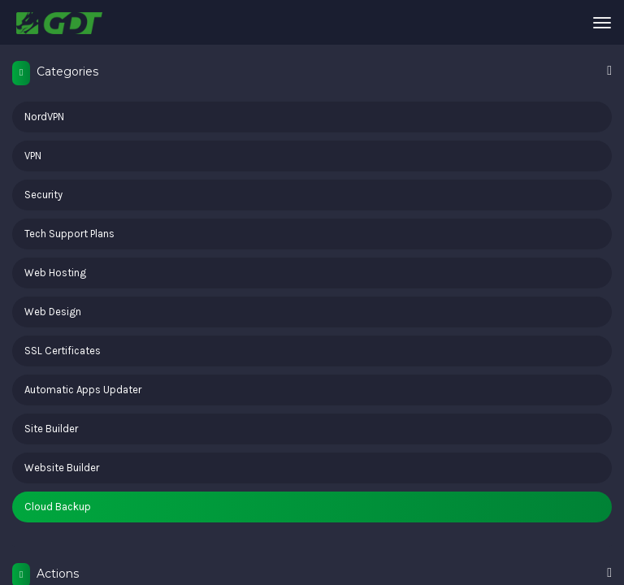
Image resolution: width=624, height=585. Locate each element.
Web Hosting (55, 272)
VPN (32, 156)
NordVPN (44, 116)
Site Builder (51, 428)
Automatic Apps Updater (82, 390)
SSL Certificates (62, 350)
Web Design (52, 312)
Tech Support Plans (69, 234)
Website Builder (61, 468)
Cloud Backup (57, 506)
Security (43, 194)
